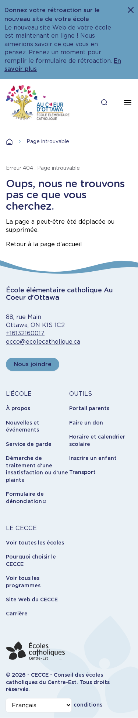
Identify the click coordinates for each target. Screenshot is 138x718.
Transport (82, 472)
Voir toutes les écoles (35, 543)
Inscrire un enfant (93, 458)
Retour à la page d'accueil (44, 244)
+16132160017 (25, 333)
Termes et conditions (73, 705)
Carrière (17, 613)
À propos (18, 408)
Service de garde (29, 444)
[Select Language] (39, 705)
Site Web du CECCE (32, 599)
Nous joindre (33, 364)
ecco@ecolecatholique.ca (43, 341)
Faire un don (86, 423)
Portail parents (89, 408)
